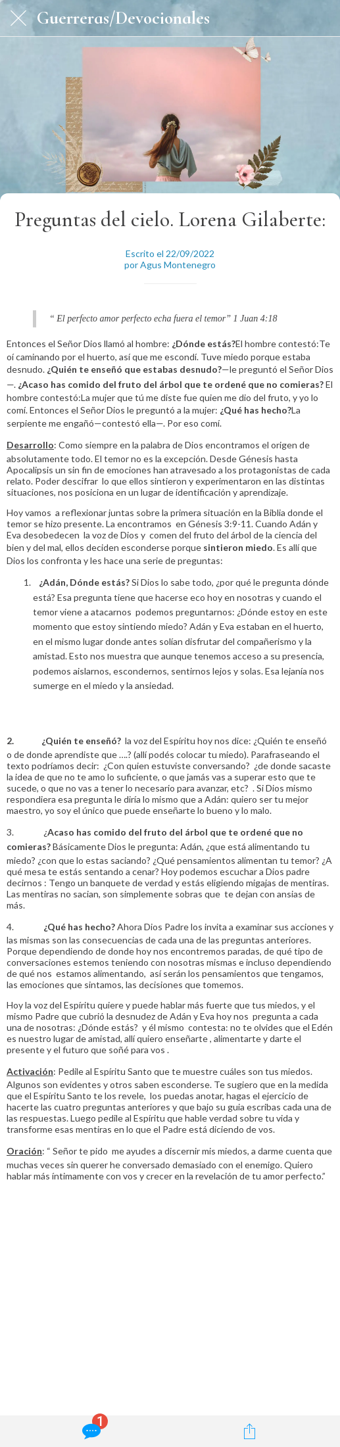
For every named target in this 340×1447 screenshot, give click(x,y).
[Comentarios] (90, 1431)
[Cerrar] (18, 18)
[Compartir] (250, 1431)
